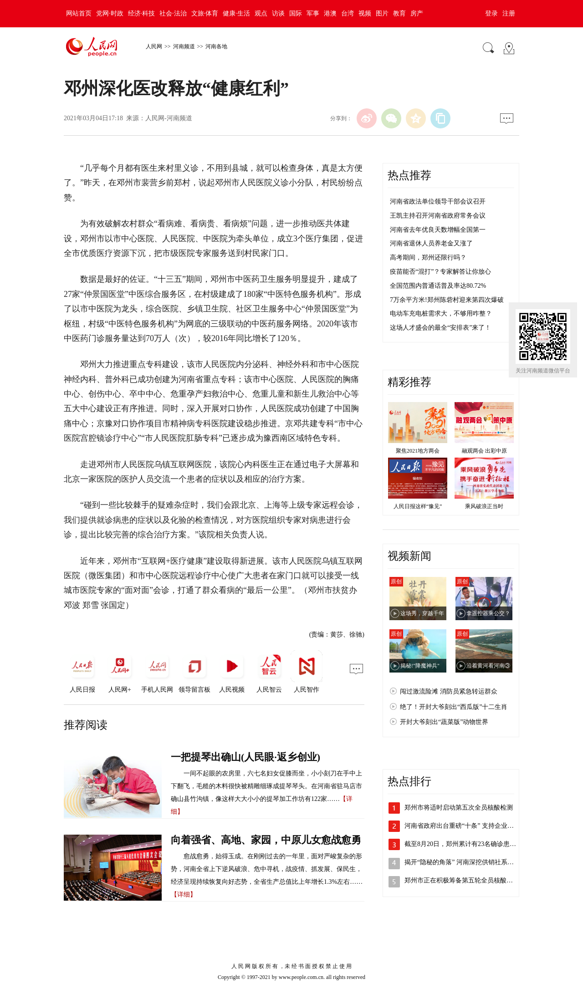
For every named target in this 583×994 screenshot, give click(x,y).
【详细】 (183, 894)
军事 (313, 13)
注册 (508, 13)
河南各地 (216, 46)
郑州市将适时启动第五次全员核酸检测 (458, 807)
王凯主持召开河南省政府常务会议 (438, 215)
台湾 (347, 13)
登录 (491, 13)
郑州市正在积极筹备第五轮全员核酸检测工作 (468, 880)
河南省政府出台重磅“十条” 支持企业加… (462, 825)
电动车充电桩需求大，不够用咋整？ (441, 313)
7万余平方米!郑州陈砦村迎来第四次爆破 (447, 299)
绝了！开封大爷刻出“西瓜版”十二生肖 (453, 706)
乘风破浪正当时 (484, 506)
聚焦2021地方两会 (418, 451)
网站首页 (79, 13)
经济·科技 (141, 13)
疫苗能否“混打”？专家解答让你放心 (440, 271)
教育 (399, 13)
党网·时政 (109, 13)
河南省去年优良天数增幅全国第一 (438, 229)
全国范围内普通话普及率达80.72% (438, 285)
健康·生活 (236, 13)
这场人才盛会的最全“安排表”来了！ (440, 327)
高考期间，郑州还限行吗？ (428, 257)
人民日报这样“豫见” (418, 506)
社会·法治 (173, 13)
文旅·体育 (205, 13)
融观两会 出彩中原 (484, 451)
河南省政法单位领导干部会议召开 (438, 201)
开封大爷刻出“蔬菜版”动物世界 (444, 722)
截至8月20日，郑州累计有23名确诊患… (460, 844)
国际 (295, 13)
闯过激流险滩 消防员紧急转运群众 (448, 691)
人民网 (154, 46)
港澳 (330, 13)
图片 (382, 13)
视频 (364, 13)
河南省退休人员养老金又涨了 (431, 243)
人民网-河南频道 (168, 118)
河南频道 (184, 46)
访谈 (278, 13)
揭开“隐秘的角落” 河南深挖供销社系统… (462, 862)
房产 (416, 13)
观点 (261, 13)
